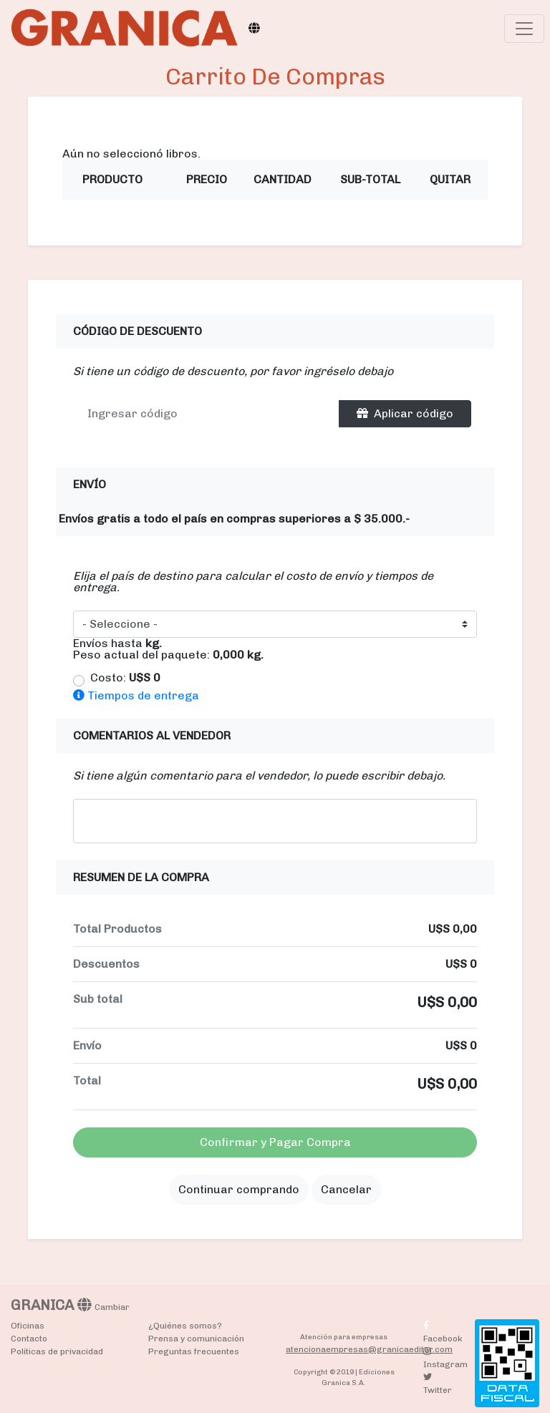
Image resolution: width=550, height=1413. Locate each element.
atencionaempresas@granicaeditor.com (369, 1349)
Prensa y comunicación (196, 1339)
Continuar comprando (238, 1189)
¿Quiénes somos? (185, 1326)
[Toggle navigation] (524, 28)
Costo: (125, 678)
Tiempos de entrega (136, 695)
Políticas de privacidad (57, 1351)
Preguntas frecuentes (193, 1351)
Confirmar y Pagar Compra (275, 1142)
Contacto (29, 1339)
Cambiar (112, 1307)
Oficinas (27, 1326)
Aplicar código (405, 413)
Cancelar (346, 1189)
